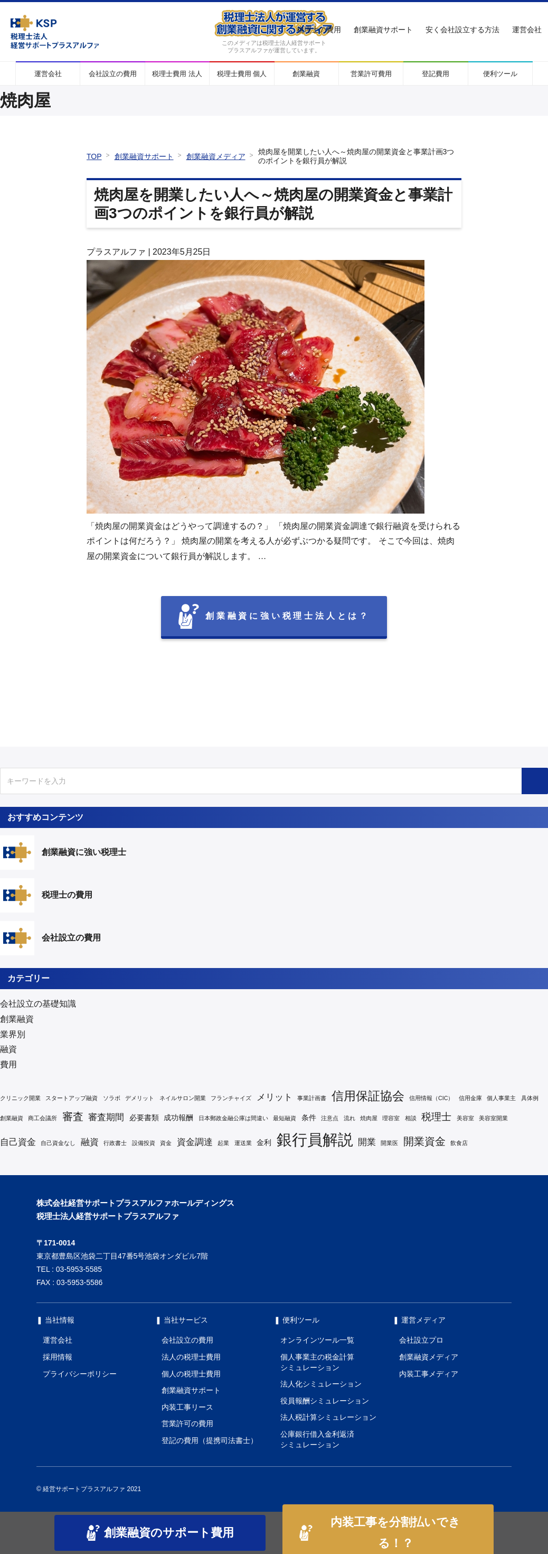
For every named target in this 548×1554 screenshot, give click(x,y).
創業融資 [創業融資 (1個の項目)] (11, 1118)
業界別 (12, 1034)
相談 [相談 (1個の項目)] (411, 1118)
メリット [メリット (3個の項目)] (274, 1097)
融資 (8, 1049)
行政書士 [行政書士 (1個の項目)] (115, 1143)
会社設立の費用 (113, 74)
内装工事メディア (428, 1374)
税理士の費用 (319, 29)
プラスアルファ (116, 251)
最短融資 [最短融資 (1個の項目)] (284, 1118)
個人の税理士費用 (191, 1374)
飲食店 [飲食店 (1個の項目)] (459, 1143)
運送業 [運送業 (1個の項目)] (243, 1143)
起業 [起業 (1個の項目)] (223, 1143)
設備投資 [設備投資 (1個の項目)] (143, 1143)
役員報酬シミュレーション (324, 1401)
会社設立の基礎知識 (38, 1003)
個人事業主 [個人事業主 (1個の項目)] (501, 1098)
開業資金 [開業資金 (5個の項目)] (424, 1141)
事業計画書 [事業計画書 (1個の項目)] (311, 1098)
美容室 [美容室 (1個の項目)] (465, 1118)
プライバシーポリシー (80, 1374)
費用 (8, 1064)
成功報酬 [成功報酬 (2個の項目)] (178, 1117)
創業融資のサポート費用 (160, 1533)
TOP (94, 156)
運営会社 (527, 29)
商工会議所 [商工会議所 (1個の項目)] (42, 1118)
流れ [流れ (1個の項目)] (349, 1118)
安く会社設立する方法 (462, 29)
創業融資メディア (215, 156)
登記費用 (435, 74)
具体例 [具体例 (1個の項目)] (529, 1098)
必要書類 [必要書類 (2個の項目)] (144, 1117)
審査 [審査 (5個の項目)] (72, 1116)
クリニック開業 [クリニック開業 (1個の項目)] (20, 1098)
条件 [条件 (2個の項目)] (308, 1117)
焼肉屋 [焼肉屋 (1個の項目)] (368, 1118)
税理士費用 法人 (177, 74)
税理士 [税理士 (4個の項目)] (436, 1116)
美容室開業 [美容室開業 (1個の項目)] (493, 1118)
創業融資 (306, 74)
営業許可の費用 (187, 1423)
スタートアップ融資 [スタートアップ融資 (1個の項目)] (71, 1098)
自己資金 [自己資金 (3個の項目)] (18, 1142)
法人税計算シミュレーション (328, 1417)
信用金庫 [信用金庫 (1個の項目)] (470, 1098)
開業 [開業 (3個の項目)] (367, 1142)
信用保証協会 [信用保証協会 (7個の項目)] (368, 1096)
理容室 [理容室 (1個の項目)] (391, 1118)
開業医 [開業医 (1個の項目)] (389, 1143)
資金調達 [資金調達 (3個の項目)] (195, 1142)
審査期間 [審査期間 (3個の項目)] (106, 1117)
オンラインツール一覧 (317, 1340)
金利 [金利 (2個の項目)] (264, 1142)
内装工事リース (187, 1407)
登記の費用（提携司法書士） (210, 1440)
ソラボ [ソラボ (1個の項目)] (111, 1098)
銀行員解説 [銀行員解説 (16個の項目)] (315, 1139)
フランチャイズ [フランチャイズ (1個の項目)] (231, 1098)
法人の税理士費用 (191, 1357)
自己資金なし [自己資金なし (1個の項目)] (58, 1143)
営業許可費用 (371, 74)
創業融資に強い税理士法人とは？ (274, 616)
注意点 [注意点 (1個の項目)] (329, 1118)
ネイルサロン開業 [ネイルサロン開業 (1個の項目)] (182, 1098)
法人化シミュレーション (321, 1384)
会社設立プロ (421, 1340)
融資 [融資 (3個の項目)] (90, 1142)
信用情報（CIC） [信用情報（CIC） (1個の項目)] (431, 1098)
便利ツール (500, 74)
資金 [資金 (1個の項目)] (166, 1143)
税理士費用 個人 (242, 74)
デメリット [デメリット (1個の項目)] (139, 1098)
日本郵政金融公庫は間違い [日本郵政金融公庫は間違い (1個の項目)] (233, 1118)
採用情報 (57, 1357)
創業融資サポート (383, 29)
